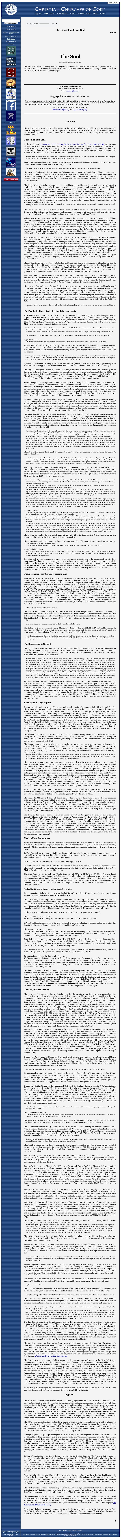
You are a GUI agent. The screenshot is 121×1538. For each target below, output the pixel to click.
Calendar (81, 14)
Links (95, 14)
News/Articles (62, 14)
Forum (69, 1530)
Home (102, 14)
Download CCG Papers (11, 36)
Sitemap (79, 1530)
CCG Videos (11, 44)
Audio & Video (49, 14)
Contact (65, 1530)
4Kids (88, 14)
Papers (38, 14)
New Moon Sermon (11, 41)
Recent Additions (11, 26)
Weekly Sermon (11, 39)
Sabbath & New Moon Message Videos (11, 33)
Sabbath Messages (11, 29)
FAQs (72, 14)
